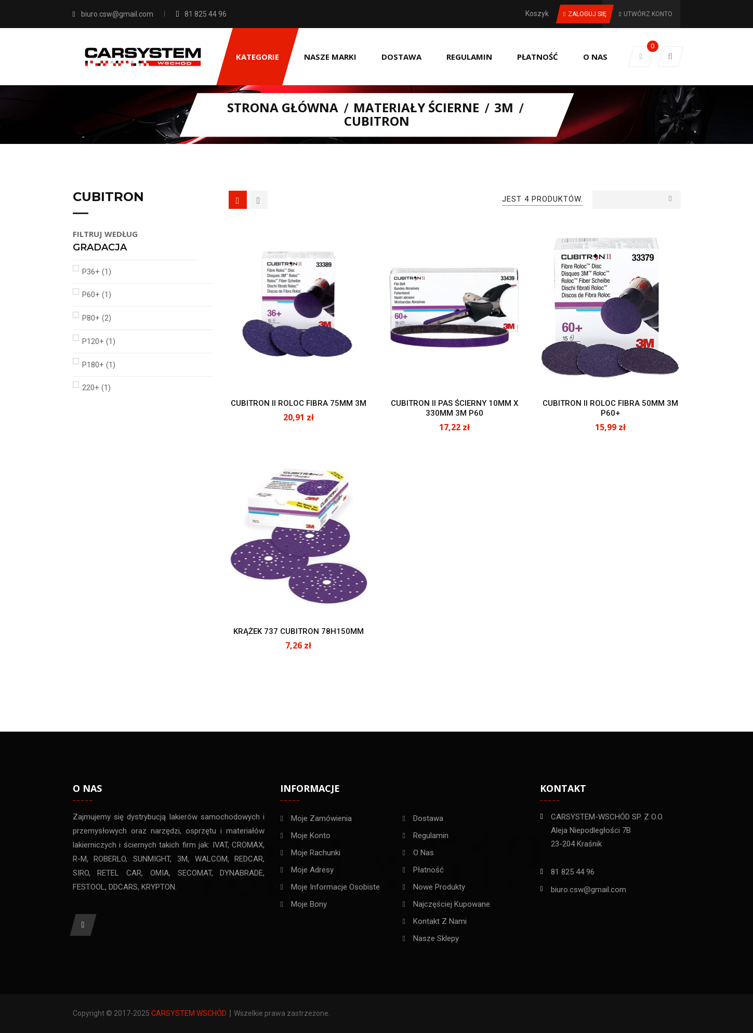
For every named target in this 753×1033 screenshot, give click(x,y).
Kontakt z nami (440, 921)
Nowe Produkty (439, 887)
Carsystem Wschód (189, 1013)
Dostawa (428, 818)
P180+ (98, 364)
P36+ (96, 271)
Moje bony (309, 904)
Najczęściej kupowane (451, 904)
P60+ (96, 294)
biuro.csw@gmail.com (117, 14)
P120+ (98, 341)
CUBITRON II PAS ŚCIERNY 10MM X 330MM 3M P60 (454, 408)
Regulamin (430, 835)
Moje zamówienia (321, 818)
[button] (670, 56)
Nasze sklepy (436, 938)
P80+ (96, 318)
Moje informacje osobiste (335, 887)
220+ (96, 387)
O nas (423, 852)
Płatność (428, 870)
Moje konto (311, 835)
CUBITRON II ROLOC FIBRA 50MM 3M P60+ (610, 408)
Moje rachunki (315, 852)
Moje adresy (312, 870)
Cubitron (108, 197)
